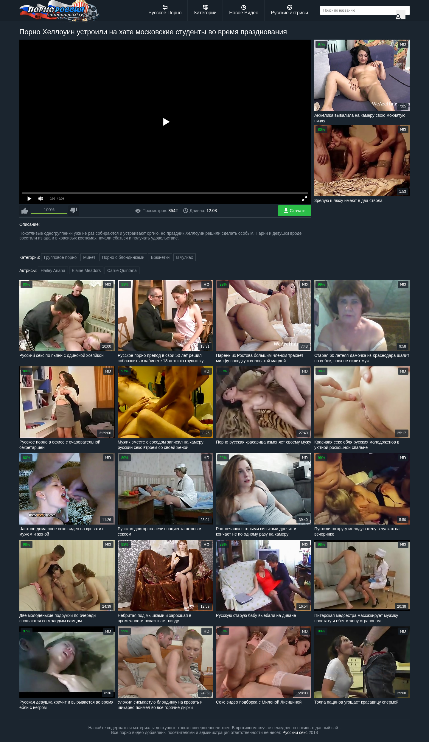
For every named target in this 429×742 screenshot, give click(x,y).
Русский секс (294, 732)
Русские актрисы (289, 10)
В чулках (184, 257)
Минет (89, 257)
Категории (205, 10)
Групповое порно (60, 257)
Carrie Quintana (122, 270)
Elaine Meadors (86, 270)
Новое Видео (243, 10)
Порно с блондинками (123, 257)
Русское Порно (164, 10)
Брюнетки (160, 257)
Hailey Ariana (53, 270)
